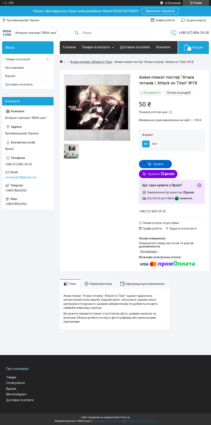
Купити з (161, 174)
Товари (11, 377)
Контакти (163, 47)
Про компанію (14, 67)
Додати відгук (196, 20)
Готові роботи (15, 383)
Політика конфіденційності (140, 421)
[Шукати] (77, 33)
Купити (158, 164)
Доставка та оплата (135, 47)
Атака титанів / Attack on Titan (91, 62)
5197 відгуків (173, 2)
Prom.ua (125, 417)
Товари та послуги (96, 47)
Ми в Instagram (16, 394)
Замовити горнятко (160, 11)
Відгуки (10, 76)
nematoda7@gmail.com (21, 177)
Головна (69, 47)
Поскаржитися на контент (108, 421)
